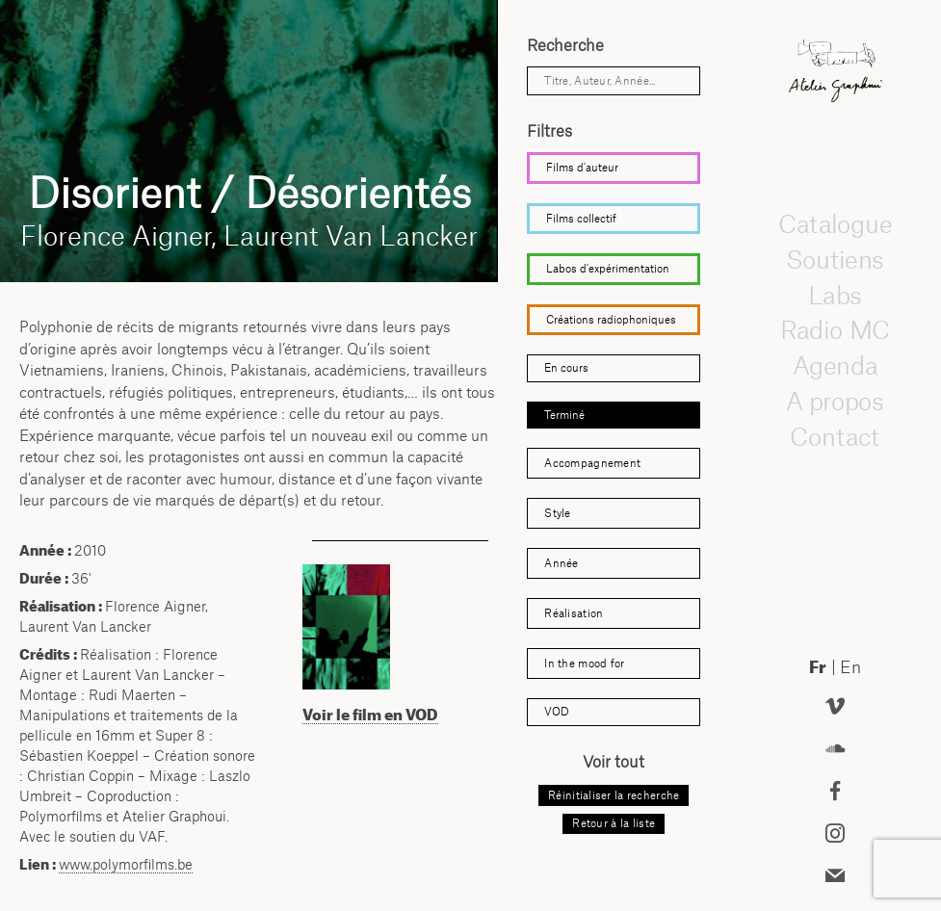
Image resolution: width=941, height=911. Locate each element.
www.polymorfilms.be (126, 864)
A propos (835, 400)
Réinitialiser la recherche (613, 795)
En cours (566, 368)
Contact (835, 436)
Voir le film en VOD (370, 714)
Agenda (835, 365)
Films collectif (581, 218)
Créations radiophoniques (611, 319)
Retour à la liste (613, 823)
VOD (556, 711)
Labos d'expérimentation (607, 268)
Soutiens (835, 259)
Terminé (564, 415)
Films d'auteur (582, 167)
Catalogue (835, 223)
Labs (835, 294)
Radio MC (835, 329)
